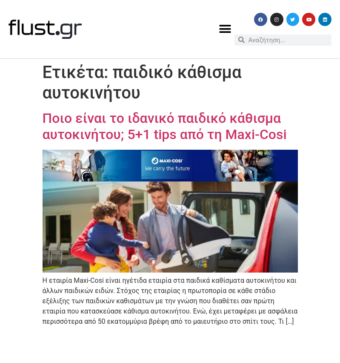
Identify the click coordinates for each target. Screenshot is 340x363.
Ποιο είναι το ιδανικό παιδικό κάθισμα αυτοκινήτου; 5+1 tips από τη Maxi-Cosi (165, 126)
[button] (224, 29)
